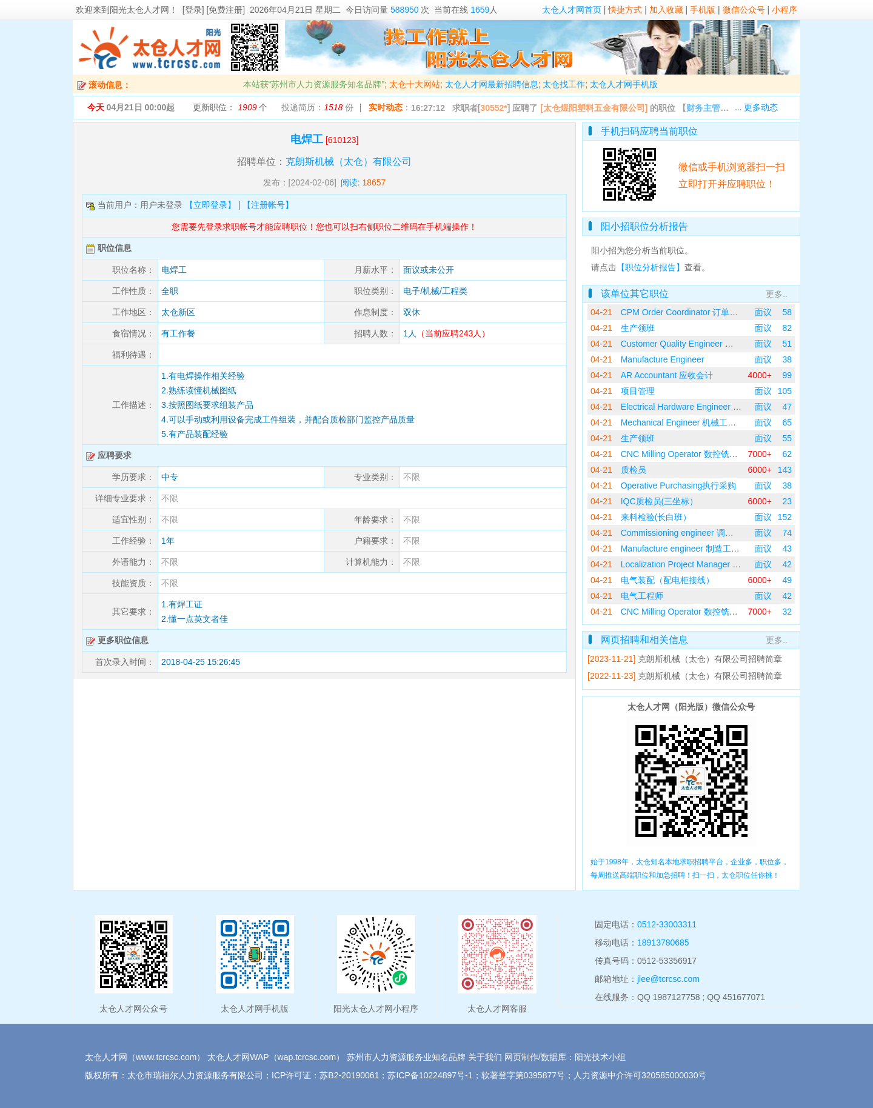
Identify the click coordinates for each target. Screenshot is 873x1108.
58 (787, 312)
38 (787, 359)
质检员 (633, 470)
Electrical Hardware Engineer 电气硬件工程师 (706, 407)
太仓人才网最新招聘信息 (491, 84)
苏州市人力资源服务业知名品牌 (406, 1057)
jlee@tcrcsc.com (668, 979)
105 (785, 391)
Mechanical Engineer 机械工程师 (683, 422)
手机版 (702, 10)
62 (787, 454)
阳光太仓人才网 (139, 10)
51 (787, 344)
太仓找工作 (564, 84)
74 (787, 533)
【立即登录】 (210, 205)
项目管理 (638, 391)
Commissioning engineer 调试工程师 (690, 533)
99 (787, 375)
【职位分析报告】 (650, 267)
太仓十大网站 (414, 84)
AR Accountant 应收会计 (667, 375)
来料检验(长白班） (656, 517)
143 (785, 470)
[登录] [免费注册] (213, 10)
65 (787, 422)
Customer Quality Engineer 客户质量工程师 (702, 344)
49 (787, 580)
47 (787, 407)
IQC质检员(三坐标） (659, 501)
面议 (763, 312)
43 (787, 548)
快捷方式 (625, 10)
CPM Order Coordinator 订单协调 (684, 312)
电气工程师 (642, 596)
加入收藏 (666, 10)
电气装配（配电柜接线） (667, 580)
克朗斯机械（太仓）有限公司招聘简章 (710, 659)
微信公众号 (744, 10)
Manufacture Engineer (662, 359)
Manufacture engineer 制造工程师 (684, 548)
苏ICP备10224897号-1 (429, 1075)
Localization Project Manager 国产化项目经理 (706, 564)
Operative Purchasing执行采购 (679, 485)
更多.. (777, 294)
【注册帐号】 (267, 205)
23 (787, 501)
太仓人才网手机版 (624, 84)
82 (787, 328)
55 (787, 438)
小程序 (784, 10)
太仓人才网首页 (571, 10)
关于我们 (485, 1057)
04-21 (601, 312)
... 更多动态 (756, 107)
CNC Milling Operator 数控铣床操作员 (692, 454)
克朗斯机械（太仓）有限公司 (349, 161)
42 (787, 564)
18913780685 (663, 942)
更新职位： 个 (230, 107)
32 (787, 611)
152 (785, 517)
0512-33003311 (667, 924)
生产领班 (638, 328)
